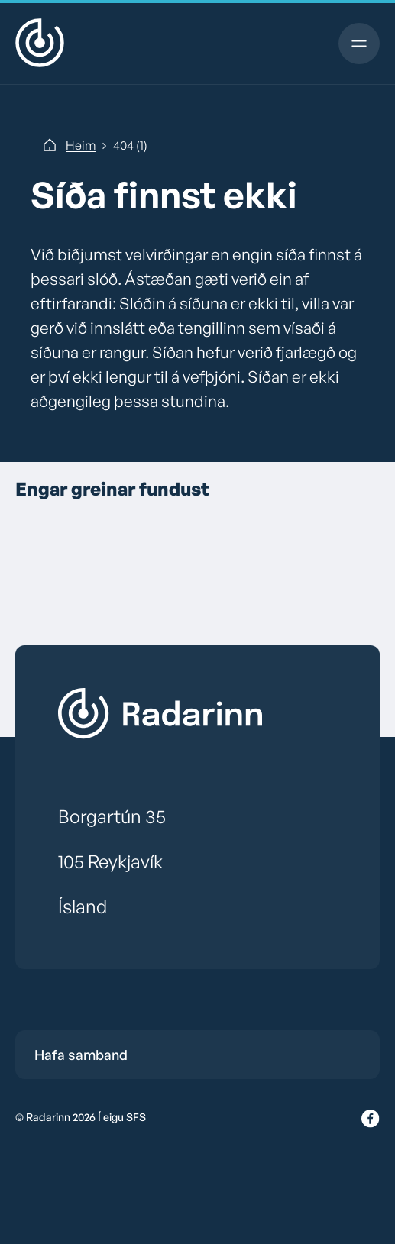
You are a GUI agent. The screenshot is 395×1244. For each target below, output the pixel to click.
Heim (81, 145)
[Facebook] (370, 1119)
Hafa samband (81, 1054)
